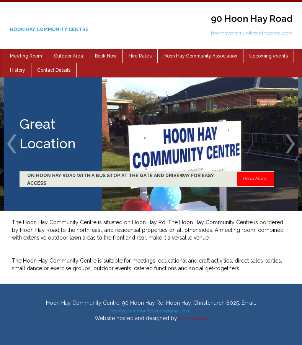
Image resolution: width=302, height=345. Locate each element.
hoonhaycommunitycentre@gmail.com (251, 33)
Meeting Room (26, 56)
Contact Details (53, 70)
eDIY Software (193, 318)
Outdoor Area (68, 56)
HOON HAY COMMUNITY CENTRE (49, 29)
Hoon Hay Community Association (200, 56)
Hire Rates (140, 56)
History (17, 70)
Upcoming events (268, 56)
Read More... (255, 178)
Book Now (106, 56)
